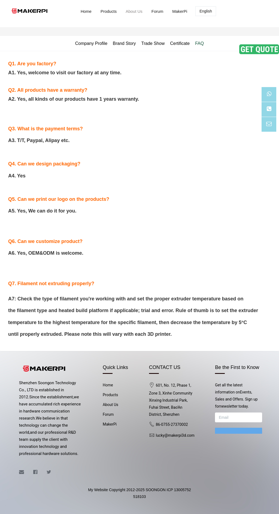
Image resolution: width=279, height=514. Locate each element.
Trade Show (153, 43)
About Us (134, 11)
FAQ (199, 43)
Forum (157, 11)
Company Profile (91, 43)
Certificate (180, 43)
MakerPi (179, 11)
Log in (228, 11)
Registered (254, 11)
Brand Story (124, 43)
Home (86, 11)
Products (109, 11)
